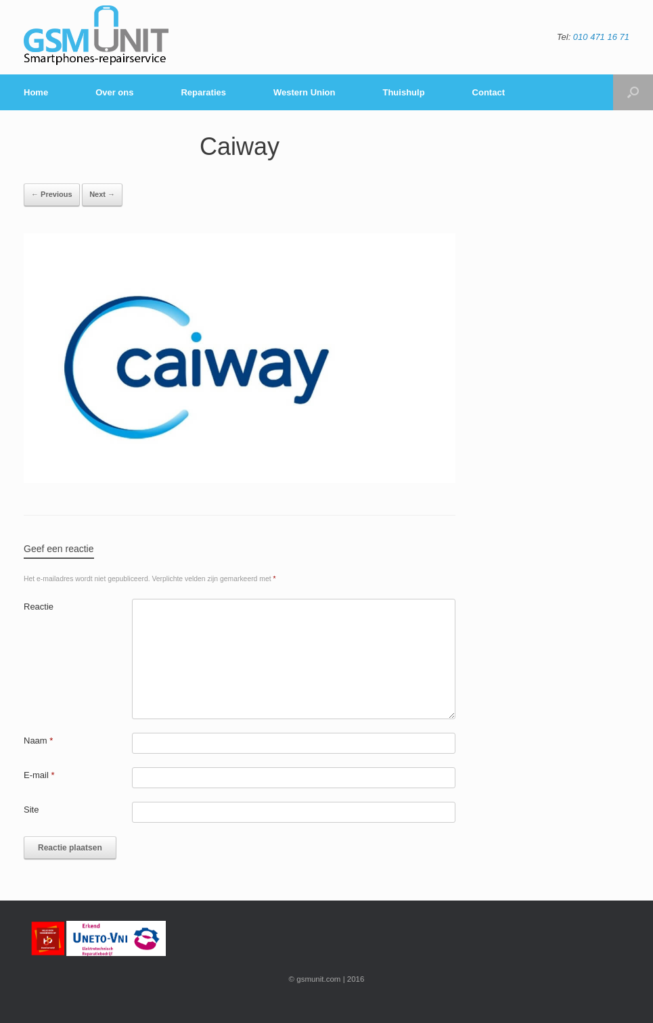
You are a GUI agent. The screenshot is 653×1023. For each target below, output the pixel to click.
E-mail (39, 775)
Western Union (304, 92)
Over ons (114, 92)
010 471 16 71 (601, 37)
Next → (102, 194)
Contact (488, 92)
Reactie (38, 606)
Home (36, 92)
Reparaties (203, 92)
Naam (38, 740)
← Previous (51, 194)
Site (31, 809)
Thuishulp (403, 92)
